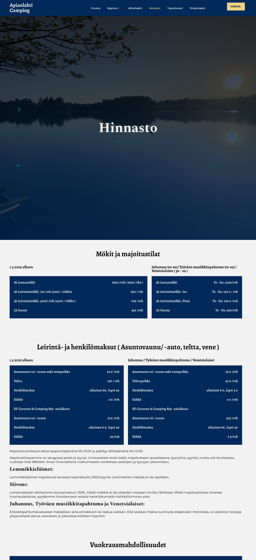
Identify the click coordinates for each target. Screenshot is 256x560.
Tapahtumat (175, 8)
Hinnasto (154, 8)
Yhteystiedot (197, 8)
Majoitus (114, 8)
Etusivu (95, 8)
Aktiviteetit (135, 8)
